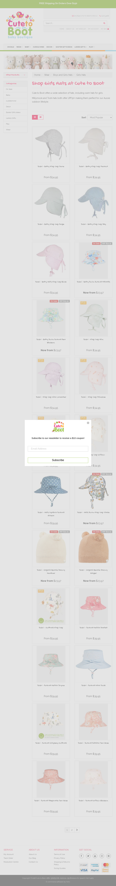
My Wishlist (81, 29)
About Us (70, 29)
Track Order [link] (8, 858)
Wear (19, 46)
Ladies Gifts (81, 46)
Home (62, 29)
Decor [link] (8, 107)
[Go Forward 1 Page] (77, 829)
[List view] (40, 117)
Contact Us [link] (33, 862)
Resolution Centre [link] (11, 862)
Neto (68, 882)
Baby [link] (8, 95)
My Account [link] (9, 854)
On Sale (10, 47)
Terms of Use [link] (59, 854)
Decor (50, 46)
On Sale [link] (9, 89)
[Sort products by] (99, 117)
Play (91, 46)
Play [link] (8, 124)
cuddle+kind (38, 47)
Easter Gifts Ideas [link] (13, 112)
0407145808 (104, 16)
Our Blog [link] (32, 858)
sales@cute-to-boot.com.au (84, 16)
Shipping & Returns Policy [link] (62, 863)
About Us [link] (33, 854)
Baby (28, 46)
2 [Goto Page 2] (71, 830)
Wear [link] (8, 130)
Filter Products (15, 75)
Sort (83, 117)
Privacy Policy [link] (59, 858)
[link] (81, 855)
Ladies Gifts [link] (11, 118)
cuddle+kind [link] (11, 101)
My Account (93, 29)
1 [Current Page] (67, 830)
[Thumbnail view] (35, 117)
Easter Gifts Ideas (64, 47)
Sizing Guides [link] (60, 868)
